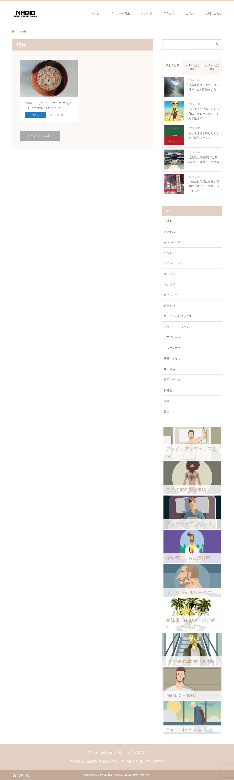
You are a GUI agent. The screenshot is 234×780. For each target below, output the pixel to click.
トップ (95, 13)
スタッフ (146, 13)
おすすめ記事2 (212, 67)
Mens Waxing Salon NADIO (117, 752)
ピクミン (169, 305)
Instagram (20, 774)
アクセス (169, 13)
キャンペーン (172, 242)
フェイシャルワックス (178, 316)
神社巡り (169, 390)
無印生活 (169, 369)
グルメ (168, 252)
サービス (169, 274)
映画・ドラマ (172, 358)
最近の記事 (172, 65)
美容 (166, 400)
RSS (27, 774)
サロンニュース (173, 263)
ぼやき (168, 221)
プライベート (172, 337)
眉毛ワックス (172, 379)
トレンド (169, 284)
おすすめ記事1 (192, 67)
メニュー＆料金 (120, 13)
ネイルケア (171, 295)
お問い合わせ (213, 13)
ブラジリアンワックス (178, 326)
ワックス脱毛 (172, 348)
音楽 (166, 411)
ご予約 (190, 13)
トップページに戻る (40, 135)
